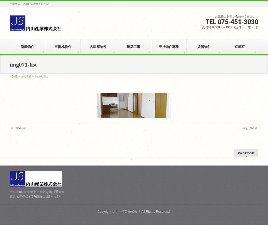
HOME (14, 76)
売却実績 (26, 76)
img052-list (18, 128)
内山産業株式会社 (128, 211)
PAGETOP (246, 153)
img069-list (249, 128)
